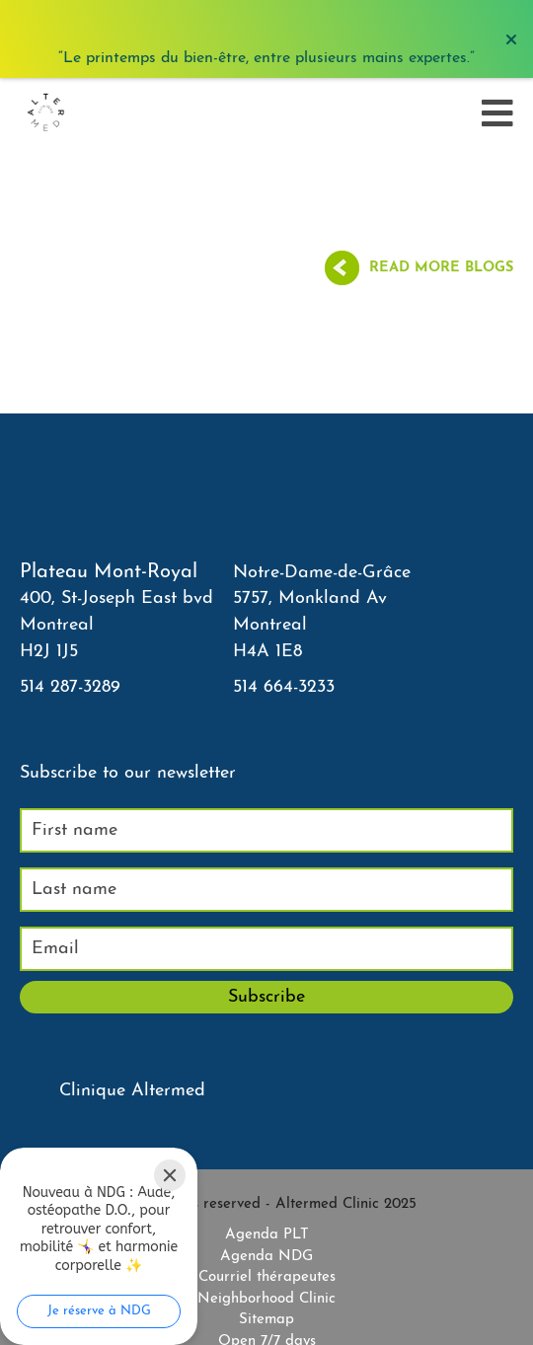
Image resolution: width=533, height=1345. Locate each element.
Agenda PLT (267, 1235)
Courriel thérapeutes (267, 1277)
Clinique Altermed (132, 1091)
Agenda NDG (266, 1256)
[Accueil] (45, 113)
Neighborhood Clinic (266, 1299)
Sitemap (266, 1319)
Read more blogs (441, 268)
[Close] (170, 1175)
